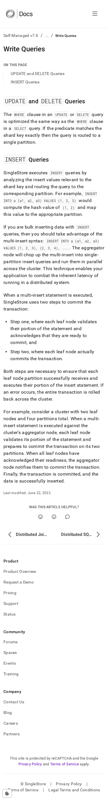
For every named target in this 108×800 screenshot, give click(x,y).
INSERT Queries (25, 82)
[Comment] (67, 517)
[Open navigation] (95, 13)
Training (10, 674)
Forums (10, 642)
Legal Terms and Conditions (74, 790)
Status (9, 614)
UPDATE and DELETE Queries (38, 73)
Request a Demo (18, 582)
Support (10, 603)
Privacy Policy (30, 764)
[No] (54, 517)
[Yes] (40, 517)
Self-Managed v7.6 (20, 35)
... (47, 35)
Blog (7, 712)
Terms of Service (64, 764)
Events (9, 663)
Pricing (9, 592)
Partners (11, 734)
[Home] (19, 13)
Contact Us (13, 702)
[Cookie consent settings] (7, 793)
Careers (10, 723)
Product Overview (19, 571)
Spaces (10, 652)
